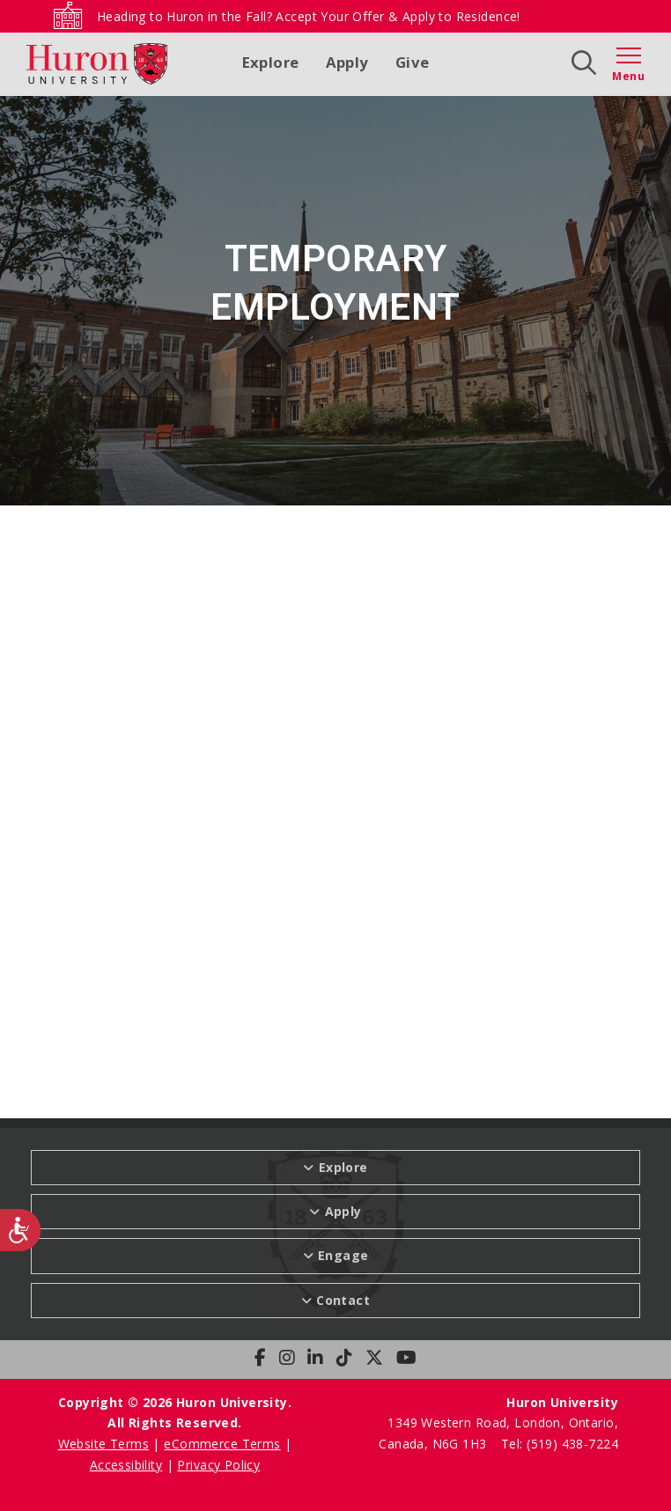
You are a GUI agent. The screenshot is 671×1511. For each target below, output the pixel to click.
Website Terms (103, 1443)
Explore (270, 62)
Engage (343, 1255)
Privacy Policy (218, 1464)
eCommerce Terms (222, 1443)
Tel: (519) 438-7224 (559, 1443)
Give (412, 62)
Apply (347, 62)
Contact (343, 1300)
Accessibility (126, 1464)
